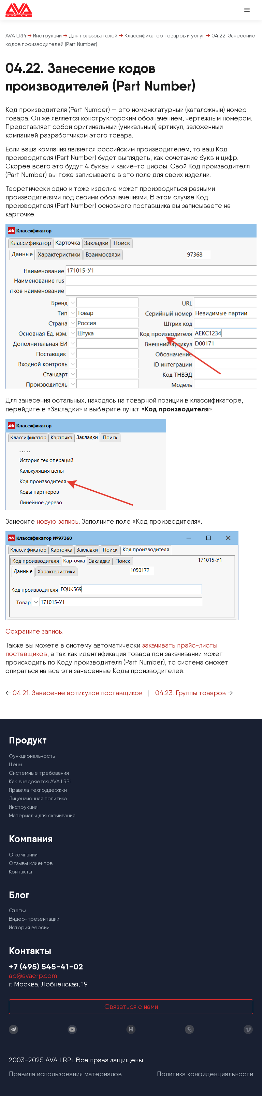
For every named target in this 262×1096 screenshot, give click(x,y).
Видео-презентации (34, 919)
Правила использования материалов (65, 1074)
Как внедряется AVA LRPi (40, 781)
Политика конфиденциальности (205, 1074)
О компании (23, 854)
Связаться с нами (131, 1006)
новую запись (57, 521)
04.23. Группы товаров (190, 693)
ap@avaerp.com (33, 975)
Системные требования (39, 773)
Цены (15, 764)
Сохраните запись (33, 631)
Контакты (20, 871)
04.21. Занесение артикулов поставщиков (78, 693)
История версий (29, 927)
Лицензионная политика (38, 798)
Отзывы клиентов (31, 863)
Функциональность (32, 756)
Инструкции (23, 807)
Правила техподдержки (38, 790)
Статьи (17, 910)
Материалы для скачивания (42, 815)
